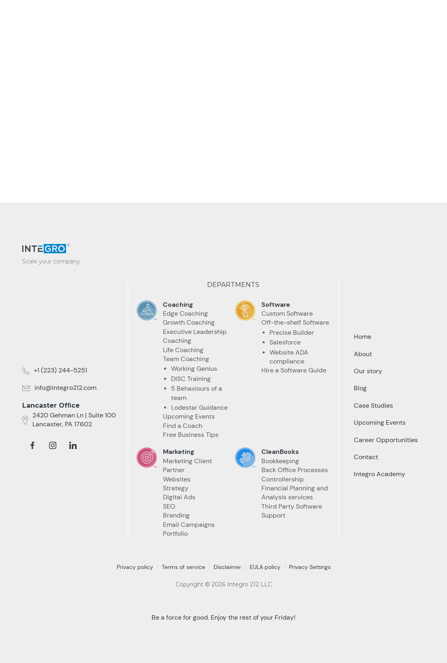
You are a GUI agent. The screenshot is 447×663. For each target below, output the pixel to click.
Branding (176, 515)
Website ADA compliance (288, 357)
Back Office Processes (294, 470)
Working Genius (194, 368)
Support (273, 515)
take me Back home (223, 152)
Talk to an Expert (381, 15)
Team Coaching (186, 359)
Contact (366, 457)
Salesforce (285, 342)
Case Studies (272, 15)
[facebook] (32, 445)
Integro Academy (379, 474)
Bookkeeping (280, 461)
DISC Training (191, 378)
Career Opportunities (386, 440)
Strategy (175, 488)
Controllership (282, 479)
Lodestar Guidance (199, 407)
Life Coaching (183, 350)
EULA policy (265, 567)
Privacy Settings (310, 567)
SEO (169, 506)
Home (362, 336)
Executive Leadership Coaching (195, 336)
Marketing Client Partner (187, 465)
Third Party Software (291, 506)
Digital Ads (179, 497)
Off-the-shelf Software (295, 322)
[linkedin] (73, 445)
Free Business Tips (190, 434)
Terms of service (183, 567)
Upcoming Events (189, 416)
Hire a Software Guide (293, 370)
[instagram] (53, 445)
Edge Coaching (185, 313)
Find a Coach (182, 425)
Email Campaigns (189, 524)
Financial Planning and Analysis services (294, 492)
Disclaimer (227, 567)
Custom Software (287, 313)
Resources (313, 15)
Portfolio (175, 533)
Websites (176, 479)
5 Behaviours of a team (196, 393)
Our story (368, 371)
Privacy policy (135, 567)
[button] (230, 16)
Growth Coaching (189, 322)
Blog (360, 388)
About (363, 354)
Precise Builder (291, 332)
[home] (54, 12)
